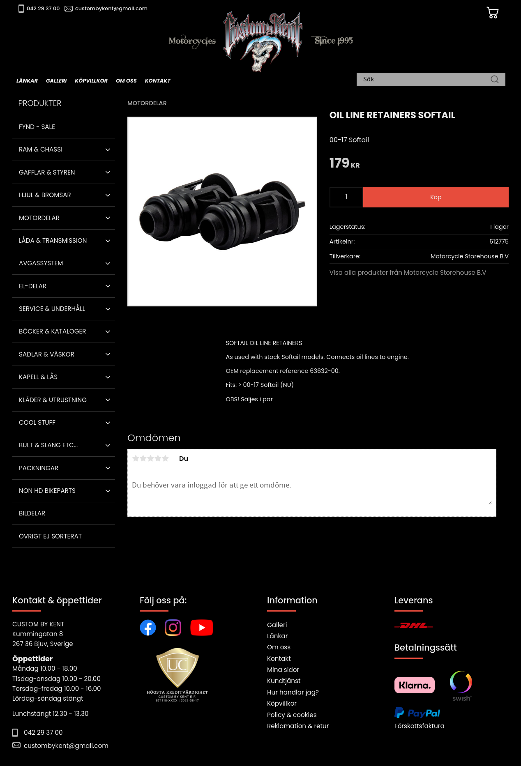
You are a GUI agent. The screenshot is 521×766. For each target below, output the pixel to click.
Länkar (277, 636)
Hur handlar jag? (293, 692)
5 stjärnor (165, 458)
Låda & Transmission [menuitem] (53, 240)
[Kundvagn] (492, 13)
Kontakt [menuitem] (158, 80)
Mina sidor (283, 669)
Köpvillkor (282, 703)
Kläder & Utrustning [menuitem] (53, 400)
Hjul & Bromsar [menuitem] (45, 195)
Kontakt (279, 658)
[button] (108, 149)
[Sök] (495, 80)
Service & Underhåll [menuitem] (52, 308)
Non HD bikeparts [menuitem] (47, 490)
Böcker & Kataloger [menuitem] (52, 331)
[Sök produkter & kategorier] (427, 80)
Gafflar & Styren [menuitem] (47, 172)
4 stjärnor (157, 458)
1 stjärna (135, 458)
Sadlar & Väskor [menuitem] (46, 354)
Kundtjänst (284, 680)
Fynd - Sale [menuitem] (37, 126)
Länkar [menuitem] (27, 80)
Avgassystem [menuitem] (41, 263)
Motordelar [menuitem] (39, 218)
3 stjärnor (150, 458)
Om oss (278, 647)
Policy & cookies (292, 715)
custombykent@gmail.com (112, 8)
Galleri (277, 625)
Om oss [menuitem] (126, 80)
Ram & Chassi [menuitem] (40, 149)
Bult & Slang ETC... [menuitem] (48, 445)
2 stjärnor (143, 458)
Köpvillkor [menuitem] (91, 80)
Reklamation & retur (298, 726)
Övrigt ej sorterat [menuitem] (50, 536)
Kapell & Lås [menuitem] (38, 377)
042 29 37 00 (43, 8)
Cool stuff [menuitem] (37, 422)
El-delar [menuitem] (32, 286)
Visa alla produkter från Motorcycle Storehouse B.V (408, 272)
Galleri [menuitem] (56, 80)
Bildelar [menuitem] (32, 513)
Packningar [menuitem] (38, 468)
